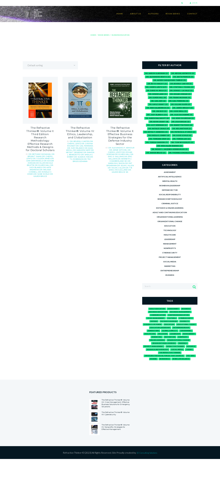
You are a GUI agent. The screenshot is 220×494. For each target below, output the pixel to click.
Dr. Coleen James (40, 149)
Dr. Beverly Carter (80, 139)
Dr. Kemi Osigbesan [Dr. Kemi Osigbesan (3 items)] (184, 121)
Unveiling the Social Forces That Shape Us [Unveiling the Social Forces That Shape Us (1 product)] (170, 380)
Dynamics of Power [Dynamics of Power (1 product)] (162, 336)
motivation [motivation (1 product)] (169, 354)
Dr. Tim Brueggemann (80, 157)
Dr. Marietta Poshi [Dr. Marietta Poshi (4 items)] (182, 128)
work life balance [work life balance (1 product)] (169, 387)
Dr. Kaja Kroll (85, 145)
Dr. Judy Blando (44, 155)
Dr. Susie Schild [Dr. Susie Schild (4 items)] (157, 142)
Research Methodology (170, 207)
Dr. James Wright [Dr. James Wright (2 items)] (183, 110)
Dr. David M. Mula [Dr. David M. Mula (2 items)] (156, 91)
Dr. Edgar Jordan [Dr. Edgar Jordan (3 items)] (181, 95)
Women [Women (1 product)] (168, 383)
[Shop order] (53, 65)
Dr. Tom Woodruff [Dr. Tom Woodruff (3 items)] (169, 149)
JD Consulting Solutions (147, 487)
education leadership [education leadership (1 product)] (182, 340)
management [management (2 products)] (184, 351)
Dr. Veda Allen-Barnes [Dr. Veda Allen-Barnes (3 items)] (170, 153)
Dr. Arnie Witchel (115, 144)
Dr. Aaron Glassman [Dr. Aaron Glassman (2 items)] (156, 73)
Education (169, 233)
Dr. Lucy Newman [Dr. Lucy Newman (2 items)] (156, 128)
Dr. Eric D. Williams (125, 148)
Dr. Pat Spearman (122, 154)
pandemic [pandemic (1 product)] (185, 362)
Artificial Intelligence (169, 184)
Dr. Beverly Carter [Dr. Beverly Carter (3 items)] (181, 84)
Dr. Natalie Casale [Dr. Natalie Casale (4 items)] (158, 131)
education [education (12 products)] (182, 336)
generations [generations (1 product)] (180, 343)
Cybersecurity (169, 260)
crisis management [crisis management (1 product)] (154, 329)
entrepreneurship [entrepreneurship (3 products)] (161, 343)
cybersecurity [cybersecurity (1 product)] (188, 329)
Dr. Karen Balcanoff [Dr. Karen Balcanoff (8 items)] (157, 121)
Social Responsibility (170, 202)
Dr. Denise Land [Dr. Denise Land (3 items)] (157, 95)
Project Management (170, 265)
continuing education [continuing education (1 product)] (180, 325)
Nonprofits (170, 256)
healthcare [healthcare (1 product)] (189, 347)
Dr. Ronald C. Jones (43, 159)
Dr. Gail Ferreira (83, 143)
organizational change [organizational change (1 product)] (180, 358)
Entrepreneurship (170, 278)
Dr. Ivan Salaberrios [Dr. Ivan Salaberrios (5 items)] (157, 110)
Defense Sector (170, 198)
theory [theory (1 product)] (178, 373)
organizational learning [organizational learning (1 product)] (163, 362)
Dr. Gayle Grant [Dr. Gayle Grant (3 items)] (157, 106)
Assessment (170, 180)
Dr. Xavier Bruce (46, 161)
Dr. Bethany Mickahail (40, 145)
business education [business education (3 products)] (156, 322)
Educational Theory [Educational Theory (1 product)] (156, 340)
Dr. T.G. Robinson (81, 155)
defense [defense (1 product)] (152, 333)
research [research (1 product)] (155, 369)
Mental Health (169, 189)
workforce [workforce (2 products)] (182, 383)
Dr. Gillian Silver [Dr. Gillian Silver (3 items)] (181, 106)
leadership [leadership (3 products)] (168, 351)
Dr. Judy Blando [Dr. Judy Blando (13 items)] (156, 117)
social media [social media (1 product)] (164, 373)
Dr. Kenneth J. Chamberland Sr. (120, 151)
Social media (169, 269)
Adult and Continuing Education (170, 220)
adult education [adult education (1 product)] (156, 318)
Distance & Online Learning (169, 216)
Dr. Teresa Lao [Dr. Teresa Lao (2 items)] (157, 146)
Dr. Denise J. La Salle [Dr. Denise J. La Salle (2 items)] (182, 91)
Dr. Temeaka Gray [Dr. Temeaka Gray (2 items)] (181, 142)
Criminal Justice (169, 211)
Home (93, 35)
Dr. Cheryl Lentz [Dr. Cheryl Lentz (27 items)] (155, 88)
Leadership (169, 247)
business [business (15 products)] (188, 318)
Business (169, 283)
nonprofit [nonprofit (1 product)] (185, 354)
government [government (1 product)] (172, 347)
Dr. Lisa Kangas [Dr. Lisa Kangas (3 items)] (181, 124)
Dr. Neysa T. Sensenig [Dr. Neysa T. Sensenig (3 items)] (170, 135)
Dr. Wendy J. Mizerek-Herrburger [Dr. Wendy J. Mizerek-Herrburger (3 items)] (169, 157)
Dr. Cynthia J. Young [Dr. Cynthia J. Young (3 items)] (182, 88)
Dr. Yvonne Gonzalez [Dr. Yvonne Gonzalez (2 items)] (181, 160)
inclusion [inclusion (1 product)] (153, 351)
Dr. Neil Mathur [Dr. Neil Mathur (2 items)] (182, 131)
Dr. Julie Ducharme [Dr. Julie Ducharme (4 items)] (182, 117)
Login (194, 3)
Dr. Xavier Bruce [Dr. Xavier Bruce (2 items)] (155, 160)
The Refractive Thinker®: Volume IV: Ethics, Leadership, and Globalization (80, 131)
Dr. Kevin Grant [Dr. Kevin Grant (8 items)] (158, 124)
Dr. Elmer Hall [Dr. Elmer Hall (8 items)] (157, 99)
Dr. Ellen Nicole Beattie (38, 153)
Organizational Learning (170, 225)
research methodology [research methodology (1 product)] (176, 369)
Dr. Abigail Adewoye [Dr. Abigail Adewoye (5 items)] (183, 73)
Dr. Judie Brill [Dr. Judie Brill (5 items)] (178, 113)
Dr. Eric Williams (114, 150)
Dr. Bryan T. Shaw (41, 146)
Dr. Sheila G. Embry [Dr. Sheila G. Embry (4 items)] (184, 139)
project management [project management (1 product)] (158, 365)
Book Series (103, 35)
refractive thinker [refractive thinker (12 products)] (183, 365)
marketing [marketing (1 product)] (154, 354)
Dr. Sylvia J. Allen (126, 156)
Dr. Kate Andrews (41, 156)
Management (170, 251)
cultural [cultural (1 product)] (172, 329)
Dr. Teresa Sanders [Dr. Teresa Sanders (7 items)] (180, 146)
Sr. (126, 161)
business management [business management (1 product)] (181, 322)
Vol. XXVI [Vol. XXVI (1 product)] (156, 383)
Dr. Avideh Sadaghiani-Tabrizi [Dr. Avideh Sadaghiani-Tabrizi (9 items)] (170, 81)
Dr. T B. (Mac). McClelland (119, 158)
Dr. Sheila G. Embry (85, 152)
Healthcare (170, 242)
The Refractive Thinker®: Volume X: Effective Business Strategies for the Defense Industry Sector (120, 133)
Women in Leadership (169, 193)
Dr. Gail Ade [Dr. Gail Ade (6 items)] (157, 102)
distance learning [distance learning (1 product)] (168, 333)
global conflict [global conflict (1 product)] (153, 347)
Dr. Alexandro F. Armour (121, 142)
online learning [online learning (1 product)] (155, 358)
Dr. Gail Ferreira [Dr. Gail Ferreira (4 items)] (179, 102)
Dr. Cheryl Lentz (80, 140)
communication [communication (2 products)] (155, 325)
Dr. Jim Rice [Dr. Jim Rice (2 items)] (159, 113)
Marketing (169, 274)
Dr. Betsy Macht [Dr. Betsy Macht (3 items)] (157, 84)
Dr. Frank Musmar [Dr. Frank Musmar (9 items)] (180, 99)
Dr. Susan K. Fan (77, 154)
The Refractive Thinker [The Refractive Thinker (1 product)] (170, 376)
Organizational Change (169, 229)
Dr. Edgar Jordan (46, 151)
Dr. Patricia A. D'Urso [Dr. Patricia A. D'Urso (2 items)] (157, 139)
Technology (169, 238)
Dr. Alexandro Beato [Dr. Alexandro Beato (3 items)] (157, 77)
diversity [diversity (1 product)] (187, 333)
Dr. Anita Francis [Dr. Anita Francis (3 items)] (184, 77)
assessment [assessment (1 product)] (175, 318)
